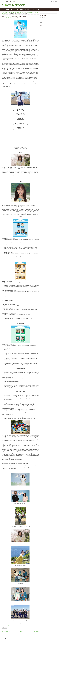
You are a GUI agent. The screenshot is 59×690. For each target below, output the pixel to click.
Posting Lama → (36, 631)
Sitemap (17, 9)
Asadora (10, 12)
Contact (37, 9)
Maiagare (31, 12)
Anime (10, 1)
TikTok (41, 22)
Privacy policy (27, 9)
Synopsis (12, 9)
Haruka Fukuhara (20, 12)
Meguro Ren (36, 12)
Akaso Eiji (6, 12)
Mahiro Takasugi (27, 12)
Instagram (41, 19)
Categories (8, 9)
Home (3, 1)
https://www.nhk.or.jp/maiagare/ (22, 129)
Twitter (41, 20)
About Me (21, 9)
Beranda (21, 631)
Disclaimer (32, 9)
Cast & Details (14, 12)
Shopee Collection (43, 17)
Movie (14, 1)
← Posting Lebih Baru (6, 631)
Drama (7, 1)
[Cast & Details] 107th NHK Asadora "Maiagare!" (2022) (14, 16)
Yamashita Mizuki (5, 13)
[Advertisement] (20, 138)
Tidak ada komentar (13, 17)
